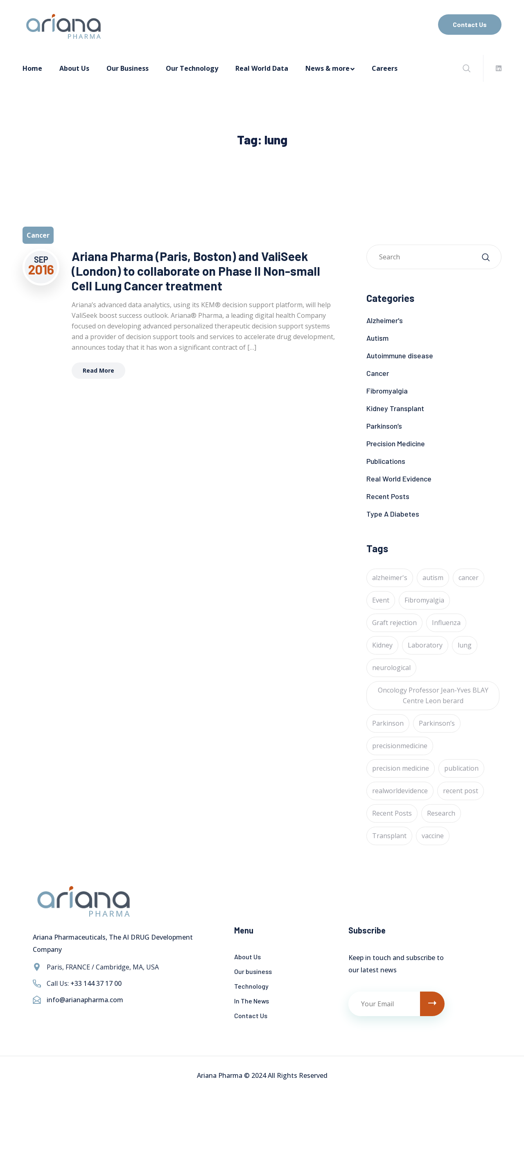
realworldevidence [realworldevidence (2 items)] (400, 790)
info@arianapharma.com (85, 999)
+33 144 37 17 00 (96, 983)
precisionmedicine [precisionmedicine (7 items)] (399, 745)
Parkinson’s (384, 425)
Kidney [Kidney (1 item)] (382, 645)
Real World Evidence (398, 478)
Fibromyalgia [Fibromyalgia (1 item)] (424, 600)
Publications (385, 461)
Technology (251, 986)
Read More (98, 370)
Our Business (127, 68)
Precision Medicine (395, 443)
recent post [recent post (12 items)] (460, 790)
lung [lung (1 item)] (465, 645)
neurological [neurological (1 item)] (391, 667)
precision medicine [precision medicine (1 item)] (400, 768)
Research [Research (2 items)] (441, 813)
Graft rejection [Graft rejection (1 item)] (394, 622)
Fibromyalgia (387, 390)
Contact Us (470, 24)
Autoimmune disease (399, 355)
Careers (385, 68)
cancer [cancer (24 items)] (468, 577)
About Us (74, 68)
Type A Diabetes (392, 513)
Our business (253, 971)
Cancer (377, 373)
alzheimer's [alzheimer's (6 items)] (389, 577)
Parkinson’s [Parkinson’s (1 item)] (437, 723)
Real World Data (261, 68)
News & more (327, 68)
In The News (251, 1001)
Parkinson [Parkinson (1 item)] (388, 723)
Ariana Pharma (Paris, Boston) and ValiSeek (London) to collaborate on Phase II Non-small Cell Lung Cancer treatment (196, 271)
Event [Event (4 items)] (380, 600)
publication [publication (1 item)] (461, 768)
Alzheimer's (384, 320)
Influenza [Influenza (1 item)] (446, 622)
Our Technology (192, 68)
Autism (377, 337)
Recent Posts (387, 496)
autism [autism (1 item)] (432, 577)
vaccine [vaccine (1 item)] (433, 835)
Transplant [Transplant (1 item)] (389, 835)
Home (32, 68)
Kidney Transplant (395, 408)
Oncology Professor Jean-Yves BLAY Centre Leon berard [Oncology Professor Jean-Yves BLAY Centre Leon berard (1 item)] (433, 695)
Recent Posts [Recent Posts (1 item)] (392, 813)
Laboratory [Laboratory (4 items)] (425, 645)
